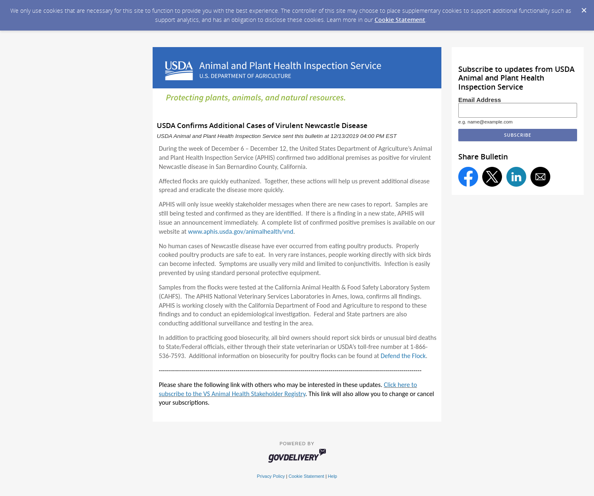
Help (332, 476)
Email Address (479, 99)
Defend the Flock (403, 356)
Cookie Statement (400, 20)
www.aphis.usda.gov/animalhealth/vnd (240, 231)
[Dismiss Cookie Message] (583, 8)
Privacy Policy (271, 476)
